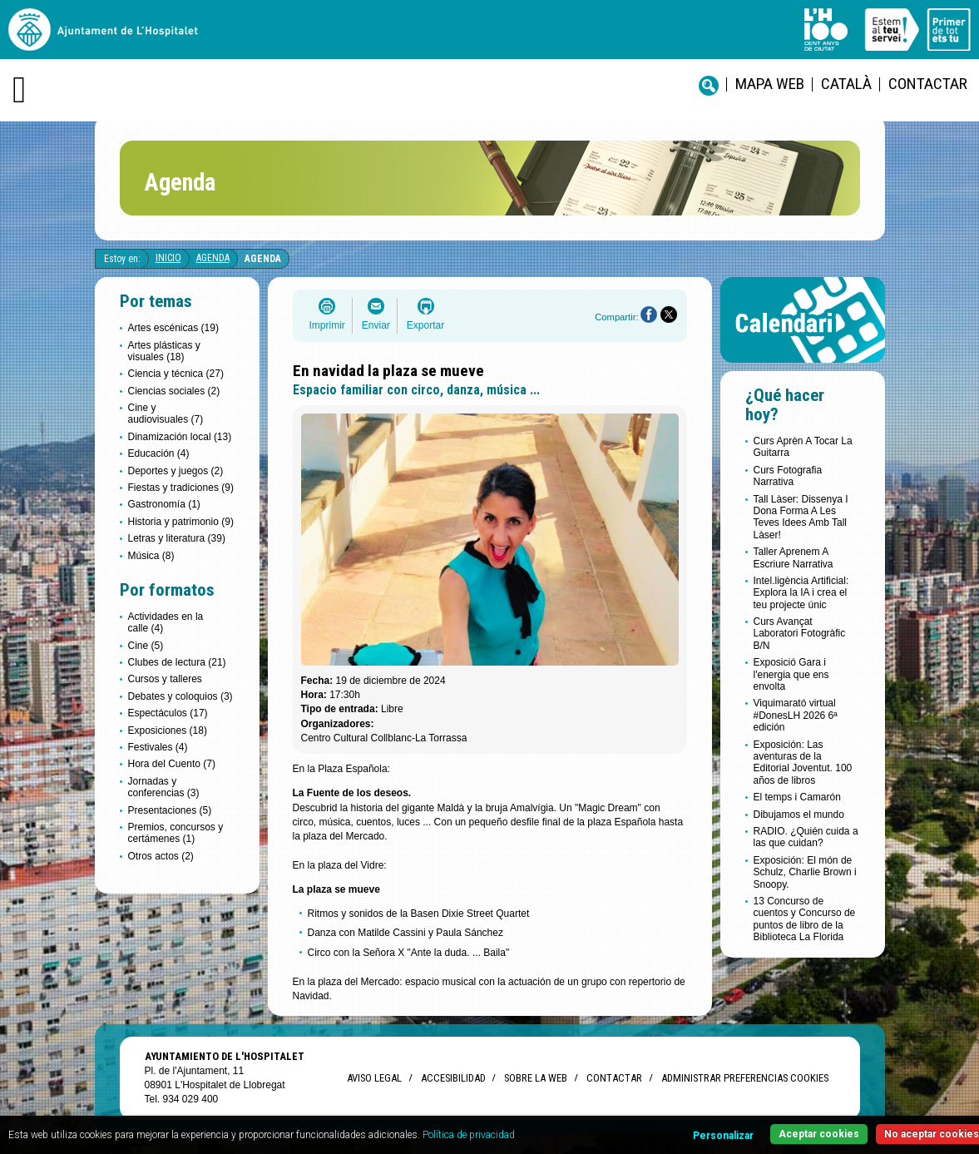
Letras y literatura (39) (176, 538)
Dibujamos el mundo (799, 814)
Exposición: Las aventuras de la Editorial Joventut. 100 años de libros (803, 762)
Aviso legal (374, 1078)
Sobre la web (535, 1078)
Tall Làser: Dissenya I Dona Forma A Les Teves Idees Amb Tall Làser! (801, 517)
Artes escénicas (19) (173, 328)
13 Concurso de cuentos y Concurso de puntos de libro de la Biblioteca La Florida (805, 919)
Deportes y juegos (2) (176, 471)
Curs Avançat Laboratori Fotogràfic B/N (800, 633)
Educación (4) (159, 453)
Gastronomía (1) (164, 504)
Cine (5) (146, 645)
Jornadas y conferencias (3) (164, 787)
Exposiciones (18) (167, 730)
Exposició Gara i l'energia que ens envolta (791, 674)
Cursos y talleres (165, 679)
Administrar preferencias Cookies (744, 1078)
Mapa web (769, 83)
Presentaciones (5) (170, 810)
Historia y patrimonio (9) (181, 521)
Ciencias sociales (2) (174, 391)
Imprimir (327, 325)
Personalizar (723, 1136)
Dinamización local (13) (180, 437)
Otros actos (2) (161, 856)
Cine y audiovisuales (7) (166, 413)
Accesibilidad (453, 1078)
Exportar (425, 325)
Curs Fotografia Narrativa (788, 476)
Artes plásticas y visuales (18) (164, 351)
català (846, 83)
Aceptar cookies (819, 1134)
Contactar (927, 83)
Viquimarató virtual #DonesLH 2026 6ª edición (796, 715)
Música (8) (151, 556)
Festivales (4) (158, 747)
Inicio (168, 258)
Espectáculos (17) (168, 713)
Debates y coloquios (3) (180, 696)
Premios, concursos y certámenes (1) (176, 832)
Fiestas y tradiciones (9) (181, 487)
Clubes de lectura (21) (177, 662)
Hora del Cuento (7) (171, 764)
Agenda (213, 258)
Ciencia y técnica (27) (176, 373)
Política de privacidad (469, 1135)
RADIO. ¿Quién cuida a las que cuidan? (806, 837)
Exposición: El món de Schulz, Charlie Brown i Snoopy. (805, 872)
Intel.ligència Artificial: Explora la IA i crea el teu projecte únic (801, 593)
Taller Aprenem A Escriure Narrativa (793, 557)
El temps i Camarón (797, 797)
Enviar (376, 325)
